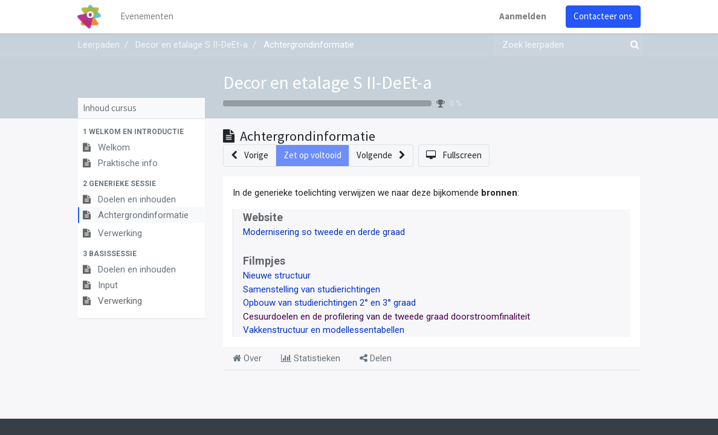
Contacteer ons (602, 16)
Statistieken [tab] (310, 358)
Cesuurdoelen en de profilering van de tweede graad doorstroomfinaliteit (386, 316)
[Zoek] (632, 45)
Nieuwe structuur (277, 275)
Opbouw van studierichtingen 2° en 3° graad (329, 302)
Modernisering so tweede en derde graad (324, 232)
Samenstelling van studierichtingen (311, 289)
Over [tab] (247, 358)
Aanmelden (522, 16)
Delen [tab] (376, 358)
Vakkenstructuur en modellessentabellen (323, 329)
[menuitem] (147, 16)
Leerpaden (99, 44)
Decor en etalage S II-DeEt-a (327, 82)
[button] (141, 132)
